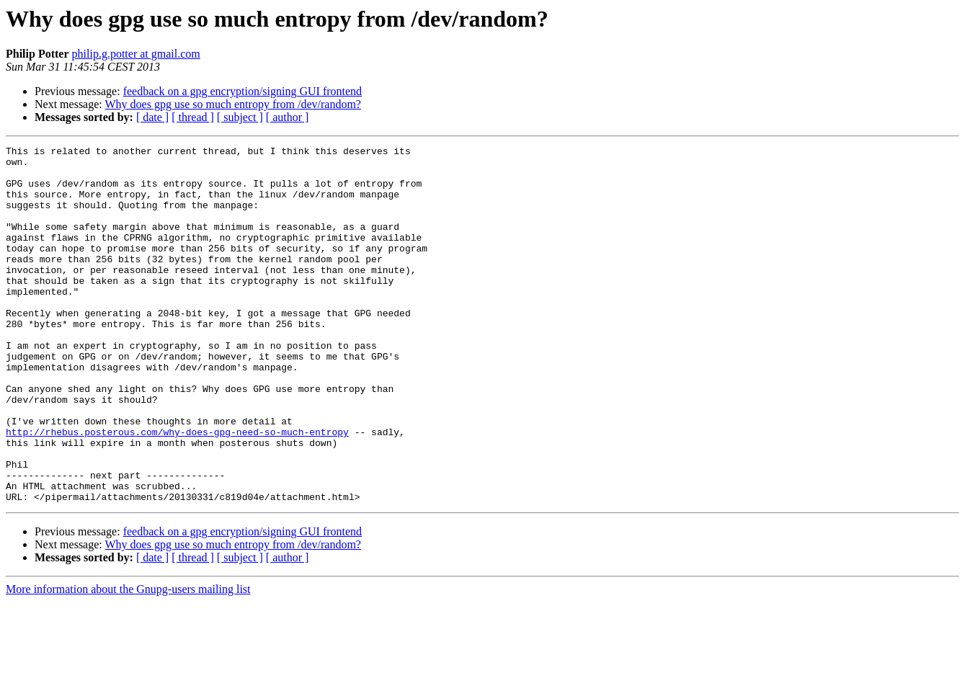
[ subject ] (240, 117)
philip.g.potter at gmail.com (136, 54)
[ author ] (287, 117)
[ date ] (152, 117)
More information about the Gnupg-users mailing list (128, 660)
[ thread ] (193, 117)
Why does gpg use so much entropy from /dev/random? (232, 104)
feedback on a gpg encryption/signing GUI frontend (242, 91)
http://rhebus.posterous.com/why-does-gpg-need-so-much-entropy (177, 489)
